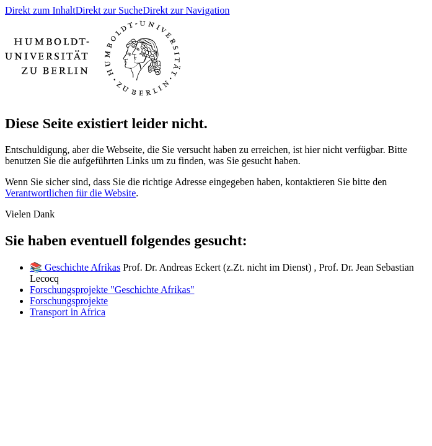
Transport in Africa (67, 312)
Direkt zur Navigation (186, 10)
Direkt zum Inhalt (40, 10)
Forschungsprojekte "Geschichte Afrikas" (112, 289)
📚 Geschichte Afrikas (75, 267)
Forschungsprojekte (69, 300)
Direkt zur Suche (109, 10)
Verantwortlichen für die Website (70, 193)
